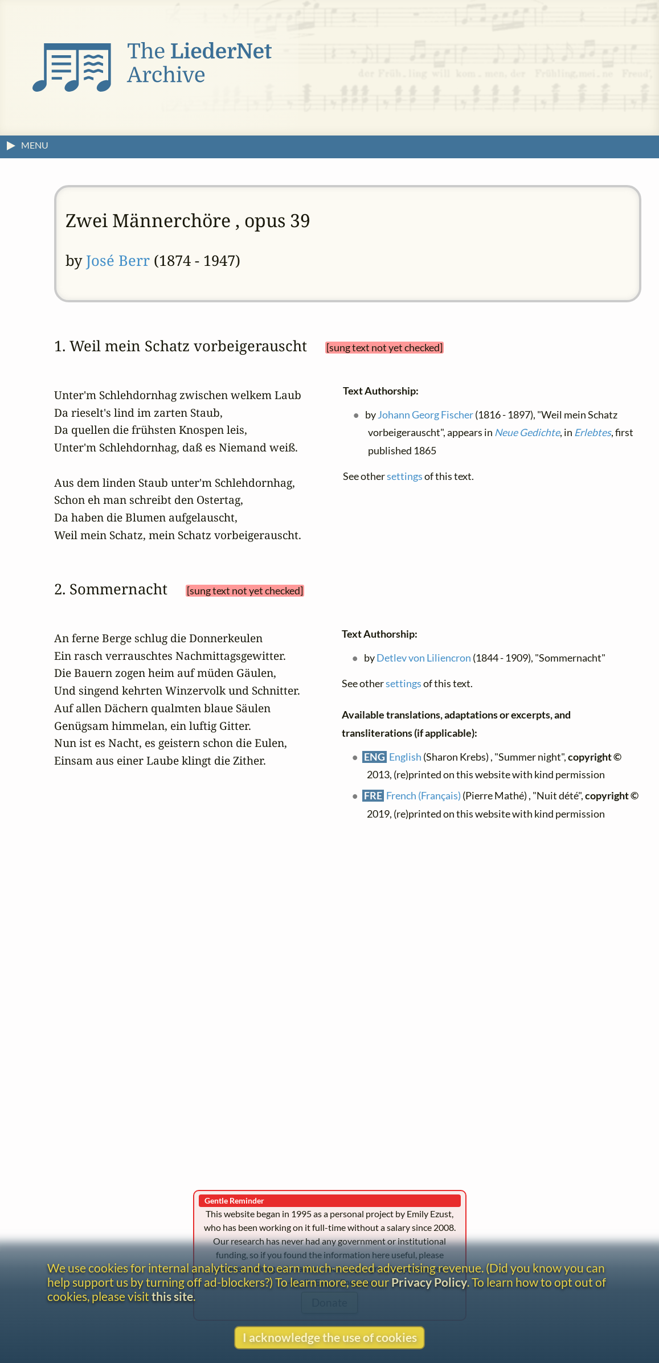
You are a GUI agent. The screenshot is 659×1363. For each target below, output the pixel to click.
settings (405, 476)
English (405, 756)
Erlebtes (592, 432)
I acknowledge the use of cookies (330, 1337)
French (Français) (423, 796)
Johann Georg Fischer (425, 414)
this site (172, 1296)
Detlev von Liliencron (423, 657)
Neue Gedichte (527, 432)
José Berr (118, 260)
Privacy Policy (429, 1282)
